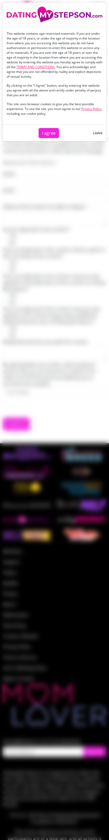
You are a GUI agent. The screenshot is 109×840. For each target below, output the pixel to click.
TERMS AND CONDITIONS (35, 67)
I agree (49, 133)
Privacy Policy (91, 109)
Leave (97, 132)
